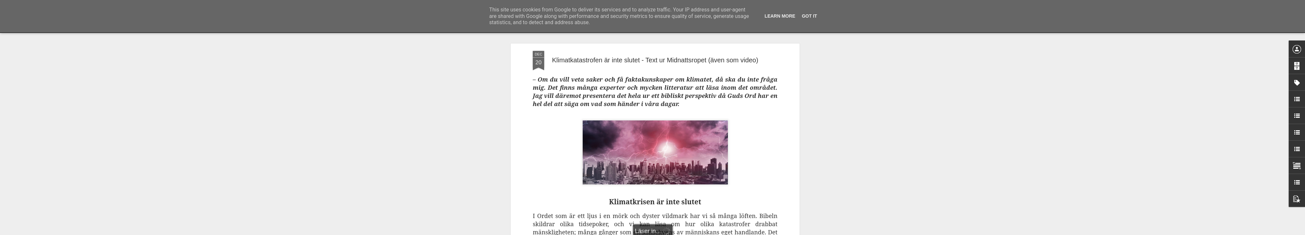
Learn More (780, 16)
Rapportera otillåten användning (690, 231)
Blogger (657, 231)
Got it (809, 16)
